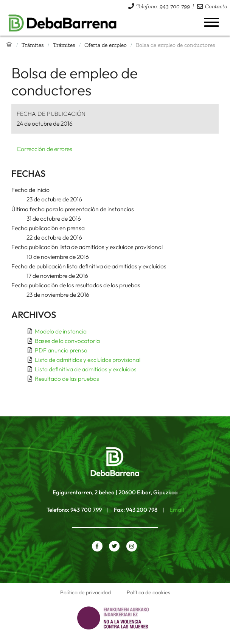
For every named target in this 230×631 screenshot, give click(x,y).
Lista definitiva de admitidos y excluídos (86, 369)
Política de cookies (148, 592)
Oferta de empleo (105, 45)
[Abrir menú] (211, 22)
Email (176, 509)
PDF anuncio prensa (61, 350)
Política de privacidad (85, 592)
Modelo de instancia (61, 331)
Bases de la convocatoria (67, 340)
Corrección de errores (44, 149)
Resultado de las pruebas (67, 378)
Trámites (33, 45)
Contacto (216, 6)
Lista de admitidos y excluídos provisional (87, 359)
